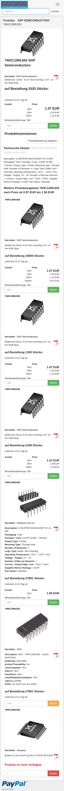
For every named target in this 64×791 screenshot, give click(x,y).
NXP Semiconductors (26, 76)
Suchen (55, 11)
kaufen (53, 125)
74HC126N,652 (12, 199)
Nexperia (21, 750)
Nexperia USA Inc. (26, 523)
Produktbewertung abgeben (42, 140)
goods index (8, 789)
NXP (19, 649)
